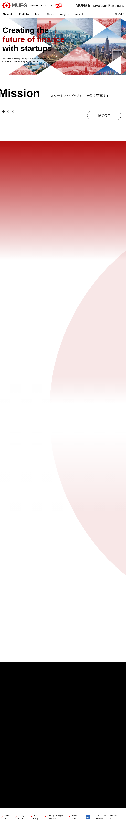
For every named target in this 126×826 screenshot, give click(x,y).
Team (38, 14)
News (50, 14)
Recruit (78, 14)
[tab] (3, 111)
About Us (7, 14)
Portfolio (24, 14)
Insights (64, 14)
